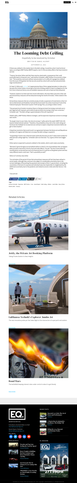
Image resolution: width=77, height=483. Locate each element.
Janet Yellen (55, 184)
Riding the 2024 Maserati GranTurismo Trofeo (55, 429)
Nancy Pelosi (62, 184)
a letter (25, 86)
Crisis (32, 184)
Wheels (49, 416)
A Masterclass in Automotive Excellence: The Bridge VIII (56, 421)
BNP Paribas (27, 184)
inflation (49, 184)
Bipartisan (20, 184)
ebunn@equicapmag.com (16, 426)
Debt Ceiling (44, 184)
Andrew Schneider (13, 184)
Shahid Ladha (12, 186)
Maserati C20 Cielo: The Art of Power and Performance (56, 413)
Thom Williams (24, 468)
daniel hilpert (37, 184)
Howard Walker (24, 447)
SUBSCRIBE (67, 2)
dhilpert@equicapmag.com (16, 430)
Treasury (18, 186)
